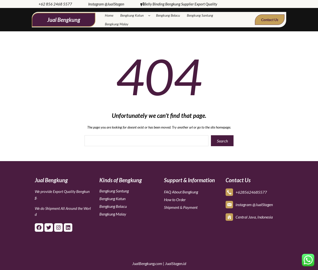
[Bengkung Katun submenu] (150, 15)
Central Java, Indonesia (254, 217)
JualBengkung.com (147, 263)
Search (222, 140)
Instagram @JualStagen (106, 4)
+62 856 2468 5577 (55, 4)
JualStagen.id (175, 263)
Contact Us (269, 19)
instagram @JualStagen (254, 204)
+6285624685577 (251, 192)
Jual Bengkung (63, 19)
